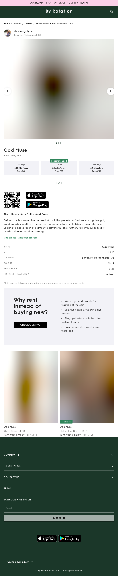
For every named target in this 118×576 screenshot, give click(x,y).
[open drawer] (5, 12)
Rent (59, 183)
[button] (59, 455)
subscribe (59, 518)
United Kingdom (18, 562)
